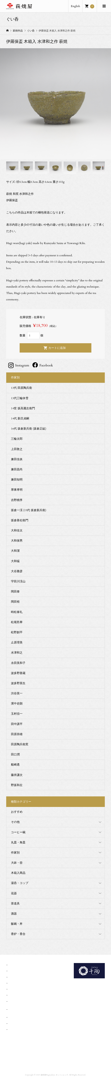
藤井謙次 (17, 775)
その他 (15, 822)
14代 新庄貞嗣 (20, 418)
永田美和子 (18, 663)
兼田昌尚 (17, 469)
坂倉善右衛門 (19, 520)
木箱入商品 (18, 873)
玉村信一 (17, 714)
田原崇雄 (17, 734)
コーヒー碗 (18, 832)
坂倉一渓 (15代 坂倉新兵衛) (28, 510)
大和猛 (15, 561)
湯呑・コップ (19, 883)
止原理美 (17, 642)
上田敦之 (17, 449)
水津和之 (17, 653)
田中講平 (17, 724)
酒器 (14, 914)
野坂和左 (17, 785)
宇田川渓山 (18, 581)
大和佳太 (17, 530)
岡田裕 (15, 602)
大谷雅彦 (17, 571)
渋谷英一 (17, 693)
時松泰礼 (17, 612)
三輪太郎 (17, 439)
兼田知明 (17, 480)
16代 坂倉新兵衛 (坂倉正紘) (28, 429)
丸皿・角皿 (18, 842)
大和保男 (17, 541)
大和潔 (15, 551)
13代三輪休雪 (19, 398)
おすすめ (17, 812)
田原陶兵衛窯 (19, 744)
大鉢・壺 (17, 863)
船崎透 (15, 765)
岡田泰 (15, 592)
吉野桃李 (17, 500)
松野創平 (17, 632)
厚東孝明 (17, 490)
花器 (14, 893)
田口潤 (15, 754)
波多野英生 (18, 683)
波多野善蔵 (18, 673)
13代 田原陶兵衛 (21, 388)
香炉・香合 (18, 934)
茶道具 (15, 903)
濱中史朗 (17, 704)
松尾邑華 (17, 622)
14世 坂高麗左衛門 (23, 408)
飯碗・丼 (17, 924)
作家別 (15, 853)
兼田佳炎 (17, 459)
